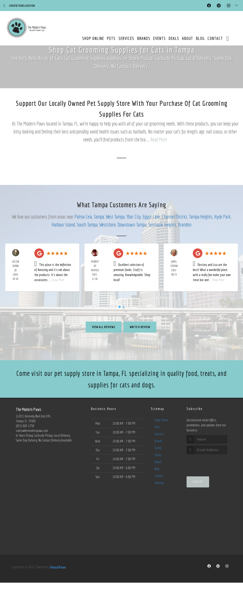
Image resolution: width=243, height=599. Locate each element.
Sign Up (198, 482)
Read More (158, 139)
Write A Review (140, 327)
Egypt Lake (151, 217)
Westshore (107, 224)
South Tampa (87, 224)
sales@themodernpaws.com (32, 431)
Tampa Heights (201, 217)
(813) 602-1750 (25, 426)
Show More (58, 280)
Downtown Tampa (131, 224)
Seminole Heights (162, 224)
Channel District (174, 217)
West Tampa (115, 217)
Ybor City (133, 217)
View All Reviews (103, 327)
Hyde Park (222, 217)
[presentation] (212, 463)
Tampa (99, 217)
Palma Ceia (83, 217)
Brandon (184, 224)
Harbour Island (63, 224)
